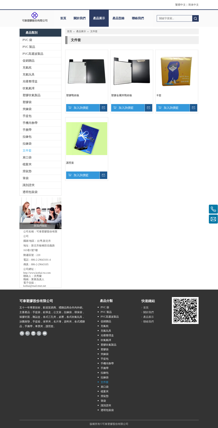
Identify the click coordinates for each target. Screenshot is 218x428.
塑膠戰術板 (72, 95)
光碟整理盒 (30, 81)
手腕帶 (27, 129)
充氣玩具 (29, 74)
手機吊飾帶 (30, 122)
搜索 (195, 18)
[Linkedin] (33, 333)
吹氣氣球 (29, 88)
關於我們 (80, 18)
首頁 (63, 18)
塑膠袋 (27, 102)
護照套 (70, 162)
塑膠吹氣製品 (32, 95)
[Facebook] (22, 333)
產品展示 (99, 18)
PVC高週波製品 (33, 53)
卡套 (158, 95)
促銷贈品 (29, 60)
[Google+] (27, 333)
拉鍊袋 (27, 143)
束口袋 (27, 157)
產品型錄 (118, 18)
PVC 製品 (29, 46)
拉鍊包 (27, 136)
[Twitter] (39, 333)
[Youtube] (44, 333)
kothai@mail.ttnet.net (34, 286)
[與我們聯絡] (40, 213)
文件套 (27, 150)
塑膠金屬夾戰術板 (121, 95)
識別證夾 (29, 185)
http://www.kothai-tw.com (37, 272)
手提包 (27, 116)
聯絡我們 (138, 18)
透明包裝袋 (30, 192)
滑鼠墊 (27, 171)
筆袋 (26, 178)
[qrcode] (185, 310)
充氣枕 (27, 67)
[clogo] (34, 17)
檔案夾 (27, 164)
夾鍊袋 (27, 109)
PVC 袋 (27, 39)
